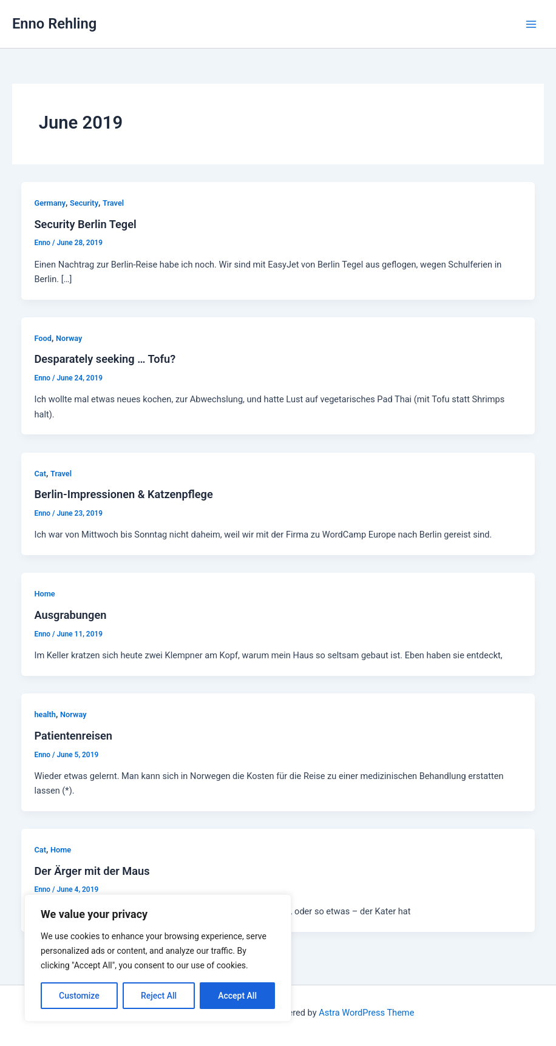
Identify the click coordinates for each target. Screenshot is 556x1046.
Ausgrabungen (70, 615)
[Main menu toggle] (531, 24)
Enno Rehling (54, 23)
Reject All (159, 995)
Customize (79, 995)
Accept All (237, 995)
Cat (40, 473)
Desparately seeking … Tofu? (104, 359)
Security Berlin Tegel (85, 224)
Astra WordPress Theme (366, 1012)
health (45, 714)
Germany (50, 203)
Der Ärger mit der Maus (91, 871)
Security (84, 203)
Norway (69, 338)
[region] (157, 958)
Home (44, 593)
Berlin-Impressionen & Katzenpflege (123, 494)
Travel (113, 203)
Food (43, 338)
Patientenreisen (73, 735)
